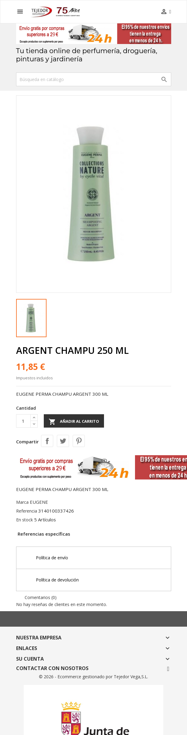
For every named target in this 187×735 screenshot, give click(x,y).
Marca (22, 502)
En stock (24, 520)
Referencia (26, 511)
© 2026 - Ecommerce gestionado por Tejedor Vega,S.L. (93, 676)
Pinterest (79, 441)
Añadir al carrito (74, 421)
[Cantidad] (23, 421)
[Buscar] (93, 79)
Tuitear (63, 441)
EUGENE (39, 502)
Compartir (47, 441)
